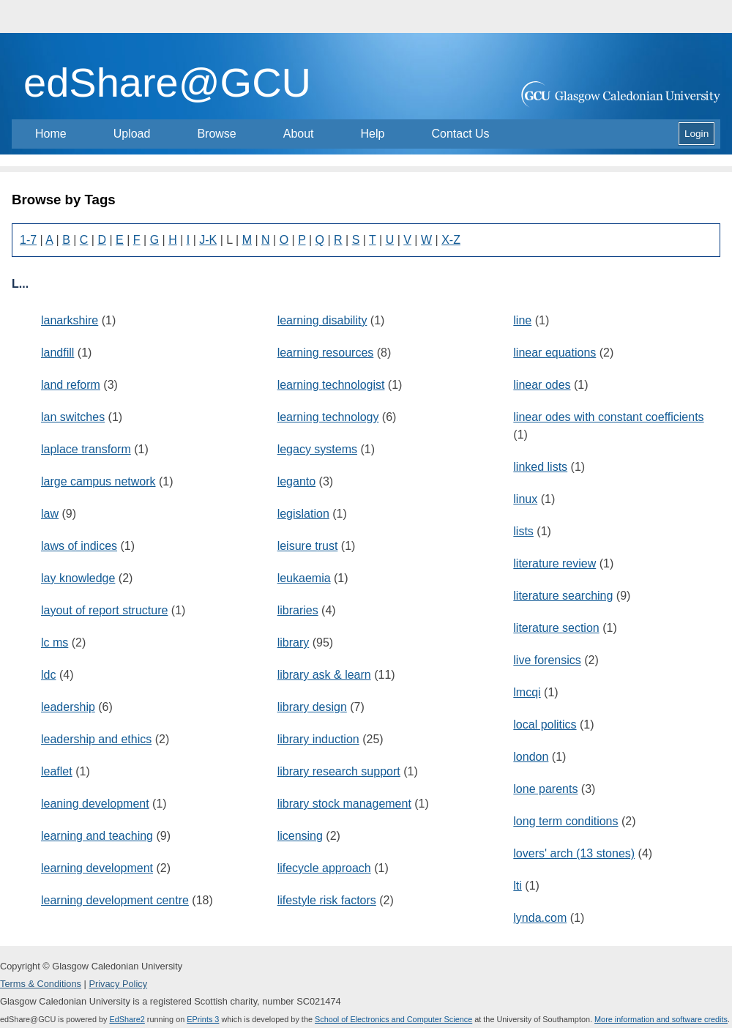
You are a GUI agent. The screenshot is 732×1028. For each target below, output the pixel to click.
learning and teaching (97, 836)
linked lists (540, 467)
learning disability (322, 320)
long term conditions (565, 821)
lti (517, 885)
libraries (297, 610)
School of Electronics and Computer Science (393, 1019)
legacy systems (317, 449)
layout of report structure (104, 610)
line (522, 320)
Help (373, 133)
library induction (318, 739)
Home (51, 133)
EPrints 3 (203, 1019)
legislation (303, 513)
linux (525, 499)
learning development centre (115, 900)
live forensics (546, 660)
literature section (556, 628)
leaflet (56, 771)
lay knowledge (78, 578)
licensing (300, 836)
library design (312, 707)
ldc (48, 674)
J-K (208, 240)
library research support (338, 771)
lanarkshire (69, 320)
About (298, 133)
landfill (57, 352)
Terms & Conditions (40, 983)
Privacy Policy (118, 983)
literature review (554, 563)
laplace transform (86, 449)
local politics (544, 724)
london (530, 756)
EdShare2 (126, 1019)
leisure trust (307, 546)
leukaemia (304, 578)
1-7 (28, 240)
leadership (68, 707)
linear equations (554, 352)
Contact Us (460, 133)
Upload (132, 133)
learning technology (328, 417)
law (50, 513)
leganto (296, 481)
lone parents (545, 789)
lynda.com (540, 918)
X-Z (450, 240)
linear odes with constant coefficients (608, 417)
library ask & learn (324, 674)
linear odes (541, 385)
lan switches (73, 417)
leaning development (95, 803)
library (293, 642)
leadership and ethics (96, 739)
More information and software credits (661, 1019)
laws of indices (79, 546)
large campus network (98, 481)
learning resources (325, 352)
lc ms (54, 642)
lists (523, 531)
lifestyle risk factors (326, 900)
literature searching (563, 595)
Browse (216, 133)
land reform (70, 385)
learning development (97, 868)
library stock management (344, 803)
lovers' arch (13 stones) (574, 853)
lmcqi (526, 692)
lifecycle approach (324, 868)
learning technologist (331, 385)
